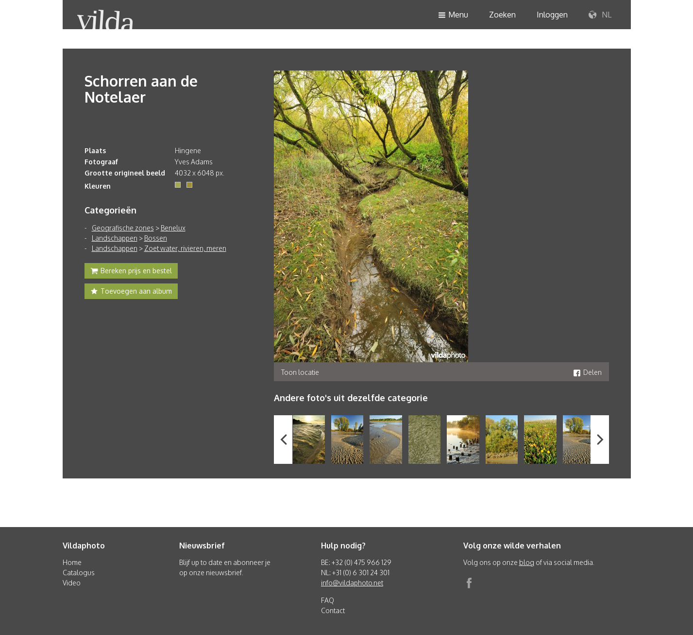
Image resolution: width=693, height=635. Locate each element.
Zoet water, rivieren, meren (185, 248)
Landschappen (114, 238)
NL (600, 15)
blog (526, 562)
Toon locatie (300, 372)
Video (72, 583)
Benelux (173, 228)
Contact (333, 610)
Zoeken (502, 14)
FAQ (327, 600)
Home (72, 562)
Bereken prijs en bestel (131, 271)
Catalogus (79, 572)
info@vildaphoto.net (352, 583)
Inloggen (552, 14)
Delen (587, 372)
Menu (453, 15)
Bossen (155, 238)
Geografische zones (123, 228)
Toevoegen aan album (131, 292)
